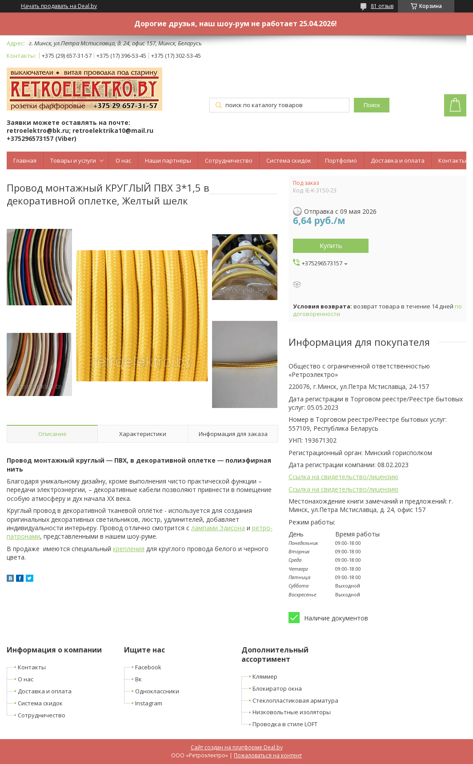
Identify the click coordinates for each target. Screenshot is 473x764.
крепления (128, 548)
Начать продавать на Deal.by (59, 6)
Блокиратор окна (277, 688)
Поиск (372, 105)
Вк (138, 679)
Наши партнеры (168, 160)
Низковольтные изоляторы (292, 712)
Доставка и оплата (398, 160)
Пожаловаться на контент (268, 755)
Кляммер (265, 676)
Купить (331, 245)
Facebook (148, 667)
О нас (123, 160)
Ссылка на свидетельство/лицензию (343, 476)
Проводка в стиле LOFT (285, 724)
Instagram (148, 703)
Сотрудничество (229, 160)
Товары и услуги (73, 160)
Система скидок (288, 160)
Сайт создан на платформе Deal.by (237, 747)
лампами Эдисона (218, 528)
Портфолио (341, 160)
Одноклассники (157, 691)
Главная (24, 160)
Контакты (452, 160)
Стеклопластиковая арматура (295, 700)
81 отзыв (382, 6)
